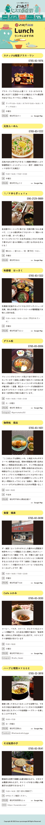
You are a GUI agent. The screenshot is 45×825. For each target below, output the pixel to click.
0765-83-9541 (35, 748)
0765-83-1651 (36, 427)
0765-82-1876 (36, 60)
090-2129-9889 (35, 198)
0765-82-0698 (35, 517)
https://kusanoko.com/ (17, 805)
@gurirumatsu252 (18, 412)
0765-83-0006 (35, 346)
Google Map (38, 116)
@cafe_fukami (17, 658)
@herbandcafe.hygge (20, 733)
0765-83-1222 (36, 131)
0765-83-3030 (35, 598)
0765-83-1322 (36, 275)
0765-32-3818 (36, 673)
